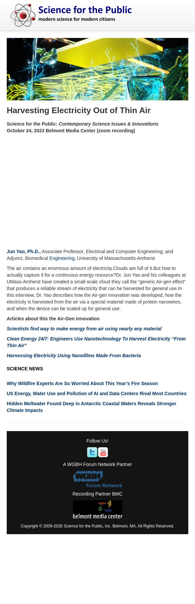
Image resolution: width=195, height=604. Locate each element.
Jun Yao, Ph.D (22, 251)
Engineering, (62, 258)
